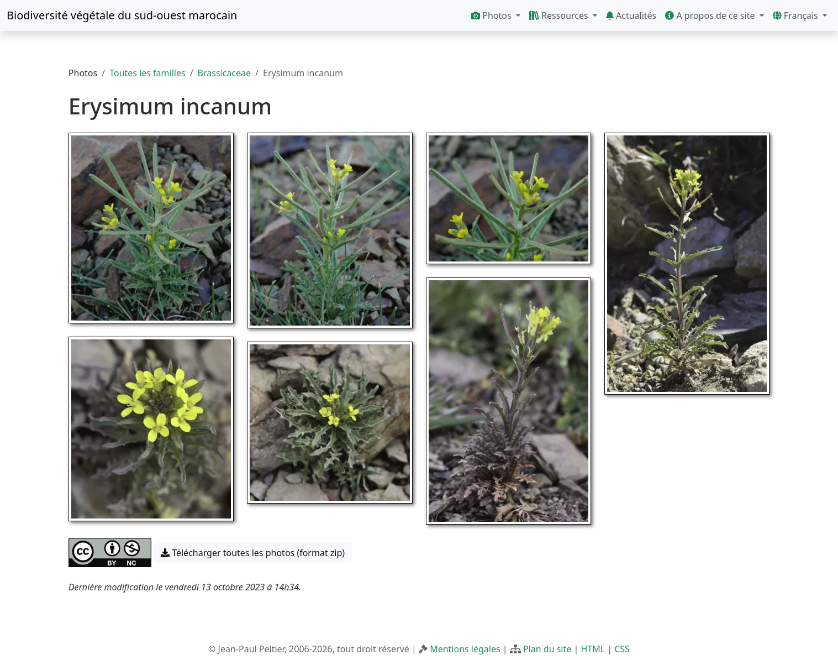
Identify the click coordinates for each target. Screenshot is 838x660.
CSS (622, 649)
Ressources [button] (560, 15)
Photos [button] (492, 15)
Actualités (631, 15)
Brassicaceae (224, 73)
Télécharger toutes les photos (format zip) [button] (253, 553)
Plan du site (547, 649)
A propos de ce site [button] (711, 15)
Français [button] (796, 15)
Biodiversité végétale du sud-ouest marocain (122, 15)
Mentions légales (465, 649)
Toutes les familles (147, 73)
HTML (593, 649)
